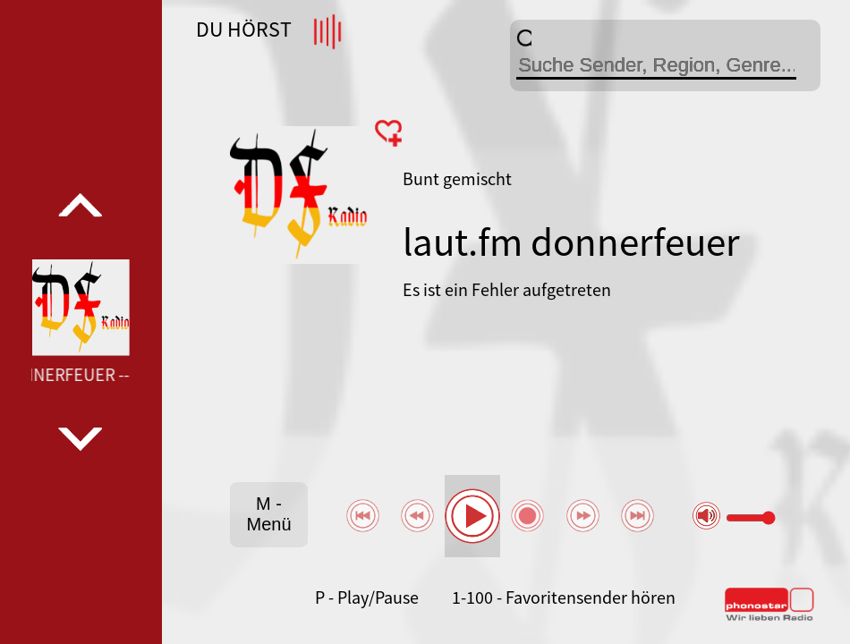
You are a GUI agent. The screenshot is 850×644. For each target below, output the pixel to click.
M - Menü (269, 514)
